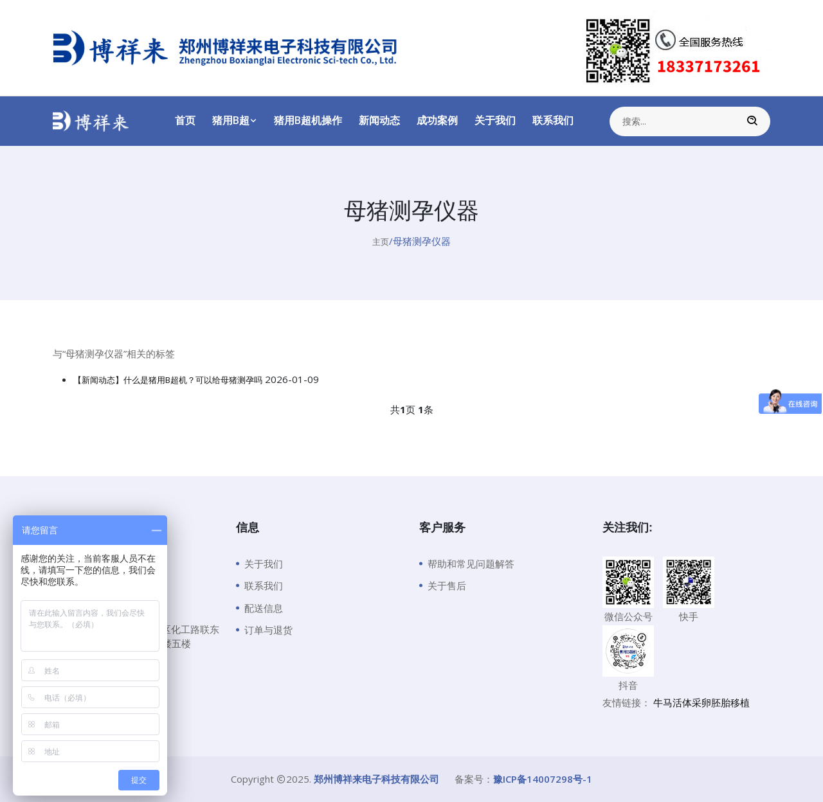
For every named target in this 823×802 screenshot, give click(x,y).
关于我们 (495, 120)
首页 (185, 120)
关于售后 (447, 585)
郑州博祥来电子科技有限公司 (376, 778)
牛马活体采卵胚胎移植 (701, 702)
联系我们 (553, 120)
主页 (380, 241)
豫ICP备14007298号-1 (542, 778)
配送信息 (263, 608)
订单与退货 (268, 629)
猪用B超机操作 (308, 120)
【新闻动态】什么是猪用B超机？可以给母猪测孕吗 (182, 379)
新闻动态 (379, 120)
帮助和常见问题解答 (471, 563)
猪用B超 (234, 120)
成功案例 (437, 120)
